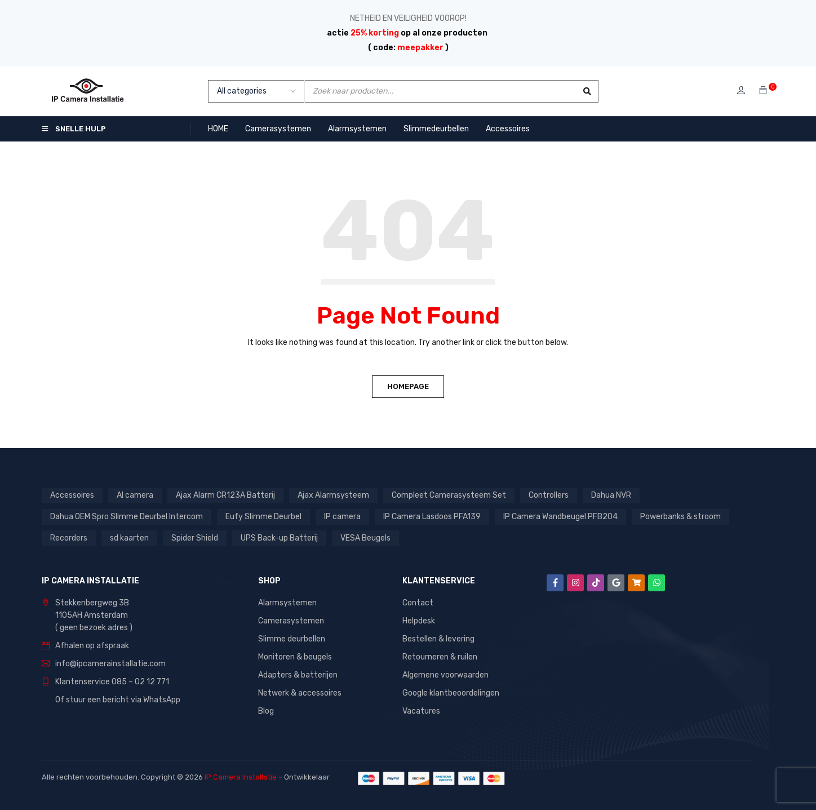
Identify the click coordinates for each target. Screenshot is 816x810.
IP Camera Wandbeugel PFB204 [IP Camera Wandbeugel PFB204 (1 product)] (560, 516)
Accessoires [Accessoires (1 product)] (72, 495)
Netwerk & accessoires (300, 693)
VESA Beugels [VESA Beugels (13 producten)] (365, 538)
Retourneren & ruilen (439, 657)
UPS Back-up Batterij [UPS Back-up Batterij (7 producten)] (279, 538)
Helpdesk (418, 621)
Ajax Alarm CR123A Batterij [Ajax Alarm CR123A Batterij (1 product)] (225, 495)
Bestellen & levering (438, 639)
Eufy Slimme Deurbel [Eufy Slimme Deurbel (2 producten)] (263, 516)
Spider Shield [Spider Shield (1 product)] (194, 538)
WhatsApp (161, 700)
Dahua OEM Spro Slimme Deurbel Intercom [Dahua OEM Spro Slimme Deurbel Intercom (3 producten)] (126, 516)
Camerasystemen (291, 621)
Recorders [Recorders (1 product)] (68, 538)
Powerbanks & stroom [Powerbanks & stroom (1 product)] (680, 516)
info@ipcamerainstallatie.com (110, 664)
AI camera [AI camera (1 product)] (135, 495)
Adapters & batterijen (298, 675)
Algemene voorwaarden (445, 675)
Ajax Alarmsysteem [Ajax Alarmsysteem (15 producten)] (333, 495)
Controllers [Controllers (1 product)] (549, 495)
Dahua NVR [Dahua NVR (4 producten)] (611, 495)
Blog (266, 711)
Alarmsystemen (287, 603)
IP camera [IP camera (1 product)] (342, 516)
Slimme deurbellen (291, 639)
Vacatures (421, 711)
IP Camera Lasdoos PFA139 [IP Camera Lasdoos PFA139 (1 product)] (432, 516)
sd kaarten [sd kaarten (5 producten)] (129, 538)
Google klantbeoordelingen (450, 693)
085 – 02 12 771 (140, 682)
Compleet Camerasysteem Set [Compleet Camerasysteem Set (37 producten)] (449, 495)
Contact (417, 603)
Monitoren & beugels (295, 657)
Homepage (408, 386)
